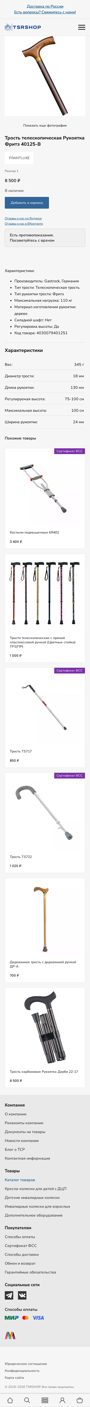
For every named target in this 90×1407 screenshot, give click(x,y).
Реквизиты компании (24, 1123)
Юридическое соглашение (26, 1364)
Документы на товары (25, 1131)
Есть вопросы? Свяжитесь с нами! (45, 12)
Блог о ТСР (15, 1149)
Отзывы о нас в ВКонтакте (24, 224)
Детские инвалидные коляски (32, 1197)
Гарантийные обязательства (30, 1272)
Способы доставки (22, 1254)
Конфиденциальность (22, 1370)
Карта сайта (14, 1377)
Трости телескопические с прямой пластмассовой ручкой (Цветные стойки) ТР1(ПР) (43, 642)
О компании (15, 1114)
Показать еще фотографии (45, 125)
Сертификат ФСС (21, 1245)
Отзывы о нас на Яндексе (23, 218)
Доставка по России (45, 6)
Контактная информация (27, 1158)
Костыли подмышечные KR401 (34, 532)
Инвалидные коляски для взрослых (37, 1206)
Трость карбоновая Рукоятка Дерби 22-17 (44, 1071)
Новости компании (22, 1140)
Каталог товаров (20, 1180)
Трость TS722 (21, 857)
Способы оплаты (20, 1237)
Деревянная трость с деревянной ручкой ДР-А (43, 964)
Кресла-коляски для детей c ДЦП (35, 1188)
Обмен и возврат (20, 1263)
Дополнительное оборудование (34, 1215)
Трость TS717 (21, 751)
